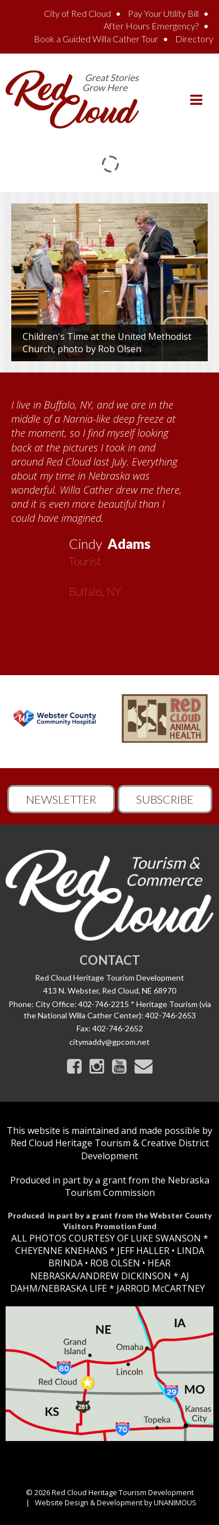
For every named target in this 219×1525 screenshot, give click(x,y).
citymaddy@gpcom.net (109, 1042)
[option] (109, 494)
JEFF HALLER (142, 1250)
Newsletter (61, 799)
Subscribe (165, 799)
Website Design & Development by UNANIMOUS (115, 1502)
